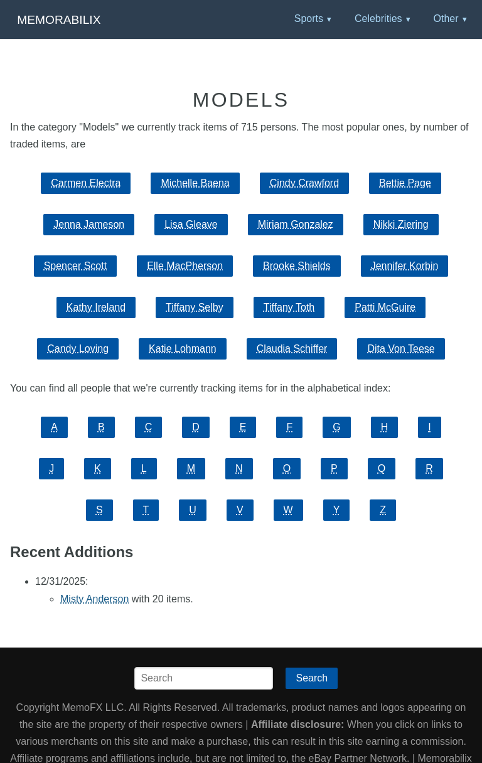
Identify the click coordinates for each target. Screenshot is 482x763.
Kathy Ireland (96, 307)
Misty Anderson (94, 599)
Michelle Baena (195, 183)
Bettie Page (405, 183)
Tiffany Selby (194, 307)
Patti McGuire (385, 307)
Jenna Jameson (88, 224)
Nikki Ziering (401, 224)
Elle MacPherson (185, 265)
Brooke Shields (297, 265)
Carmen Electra (85, 183)
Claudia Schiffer (292, 348)
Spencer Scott (75, 265)
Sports (308, 18)
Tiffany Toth (289, 307)
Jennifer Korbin (405, 265)
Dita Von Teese (400, 348)
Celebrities (378, 18)
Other (445, 18)
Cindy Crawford (304, 183)
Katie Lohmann (183, 348)
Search (312, 678)
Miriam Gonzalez (295, 224)
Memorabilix (58, 19)
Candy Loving (78, 348)
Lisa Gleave (191, 224)
